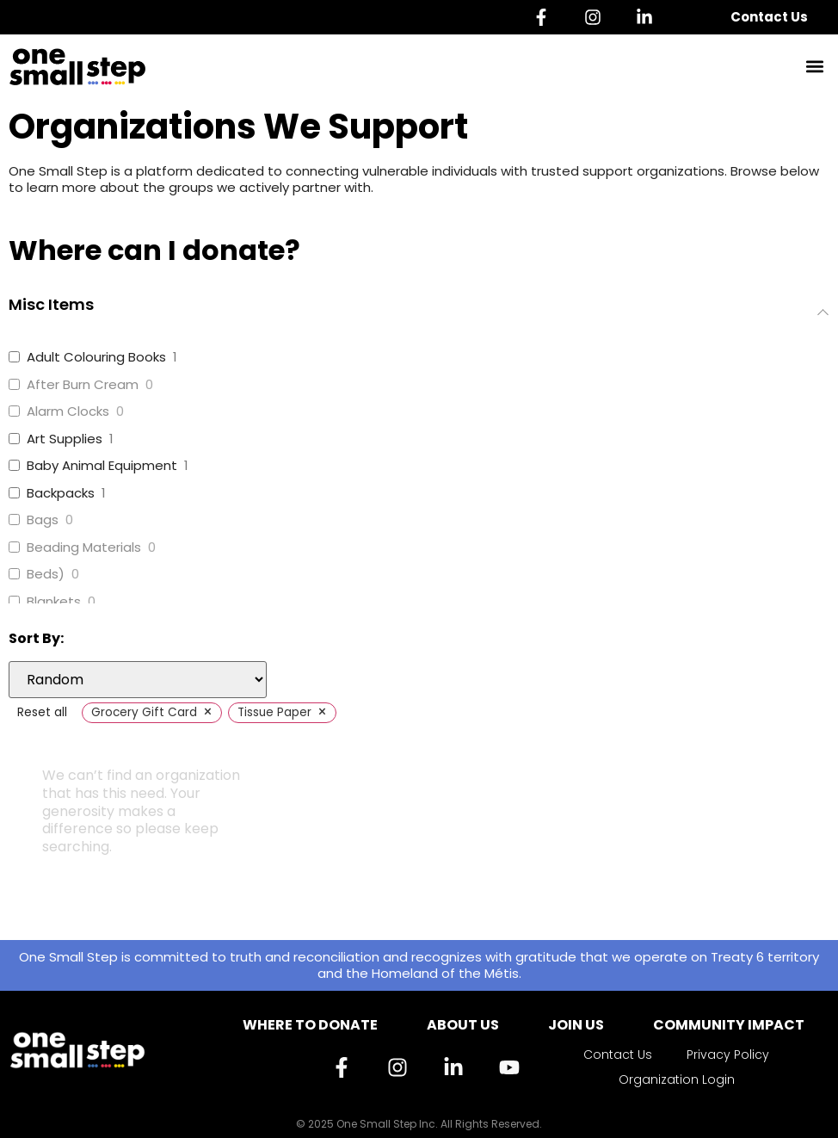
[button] (815, 67)
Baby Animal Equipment (102, 465)
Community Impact (728, 1025)
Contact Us (769, 17)
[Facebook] (545, 17)
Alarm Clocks (68, 411)
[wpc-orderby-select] (138, 679)
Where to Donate (310, 1025)
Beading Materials (84, 547)
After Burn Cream (83, 384)
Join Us (576, 1025)
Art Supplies (64, 439)
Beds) (46, 574)
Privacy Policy (728, 1054)
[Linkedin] (649, 17)
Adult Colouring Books (96, 357)
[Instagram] (597, 17)
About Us (463, 1025)
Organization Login (677, 1079)
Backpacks (61, 493)
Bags (43, 520)
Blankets (54, 601)
